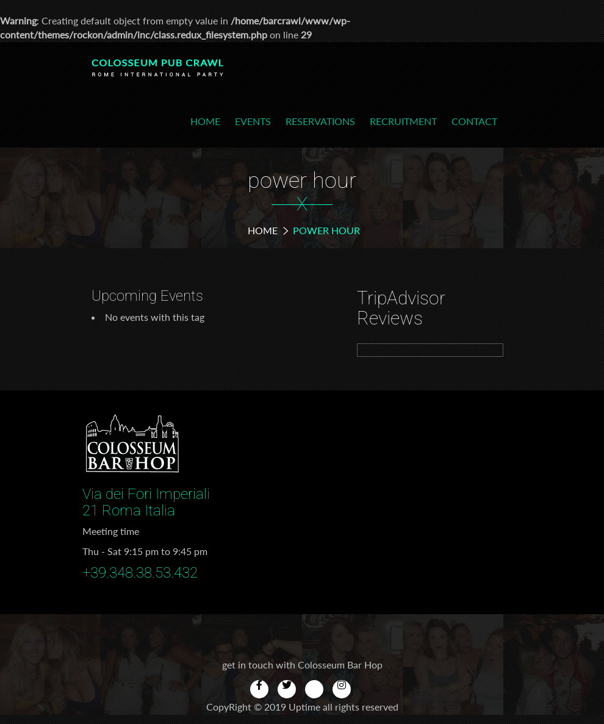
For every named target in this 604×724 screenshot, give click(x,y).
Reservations (320, 121)
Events (253, 121)
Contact (474, 121)
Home (205, 121)
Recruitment (403, 121)
